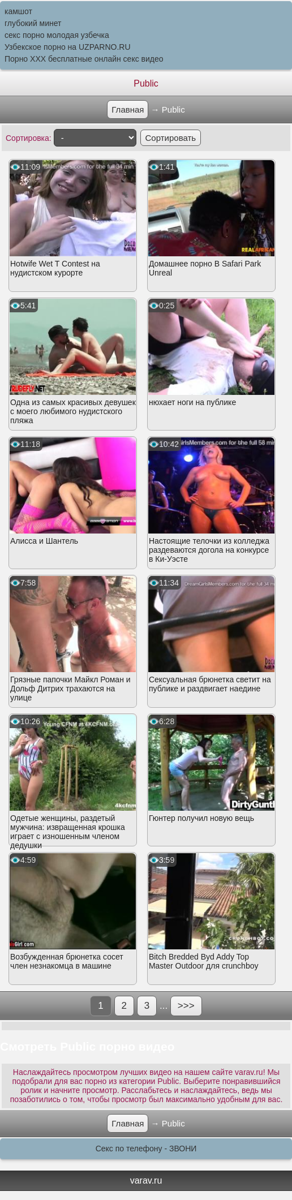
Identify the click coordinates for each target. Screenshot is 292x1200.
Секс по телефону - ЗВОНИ (146, 1148)
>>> (186, 1005)
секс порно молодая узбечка (57, 35)
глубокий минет (33, 23)
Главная (127, 109)
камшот (18, 11)
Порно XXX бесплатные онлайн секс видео (84, 58)
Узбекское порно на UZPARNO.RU (68, 46)
